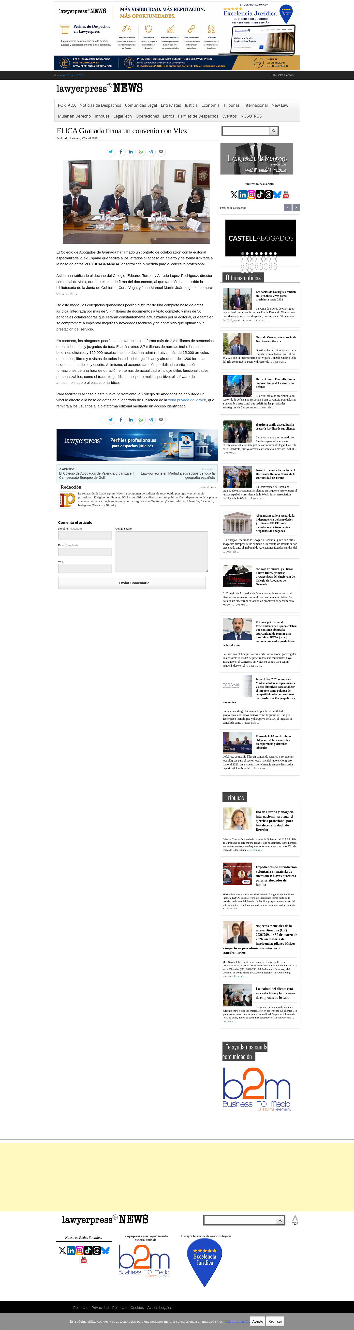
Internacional (256, 105)
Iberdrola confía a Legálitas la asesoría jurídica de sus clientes (275, 426)
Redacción (71, 487)
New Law (280, 105)
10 (247, 257)
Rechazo (259, 1321)
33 (242, 268)
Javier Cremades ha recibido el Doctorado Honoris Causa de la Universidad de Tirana (275, 473)
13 (261, 257)
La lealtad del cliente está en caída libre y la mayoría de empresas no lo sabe (275, 993)
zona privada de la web (187, 400)
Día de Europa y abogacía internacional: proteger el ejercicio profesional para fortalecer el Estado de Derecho (275, 821)
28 (256, 264)
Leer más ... (261, 320)
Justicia (191, 105)
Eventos (229, 116)
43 (252, 271)
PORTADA (67, 105)
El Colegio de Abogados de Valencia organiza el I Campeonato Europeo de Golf (96, 475)
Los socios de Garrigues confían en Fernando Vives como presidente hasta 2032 (276, 295)
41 (242, 271)
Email (68, 545)
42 (247, 271)
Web (61, 562)
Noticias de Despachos (100, 105)
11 (252, 257)
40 (275, 268)
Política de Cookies (128, 1307)
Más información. (223, 1321)
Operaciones (147, 116)
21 (261, 260)
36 (256, 268)
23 (270, 260)
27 (252, 264)
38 (266, 268)
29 (261, 264)
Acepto (241, 1321)
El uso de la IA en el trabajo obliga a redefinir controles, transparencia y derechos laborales (273, 741)
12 (256, 257)
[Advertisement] (177, 1177)
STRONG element (282, 75)
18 (247, 260)
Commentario (124, 528)
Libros (168, 116)
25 (242, 264)
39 (270, 268)
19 (252, 260)
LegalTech (123, 116)
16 (275, 257)
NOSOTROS (251, 116)
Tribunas (231, 105)
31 (270, 264)
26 (247, 264)
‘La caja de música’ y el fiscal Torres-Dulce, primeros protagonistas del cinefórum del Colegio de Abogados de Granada (275, 576)
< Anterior (66, 469)
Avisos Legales (159, 1307)
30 (266, 264)
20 (256, 260)
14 (266, 257)
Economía (211, 105)
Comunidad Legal (141, 105)
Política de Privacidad (91, 1307)
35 (252, 268)
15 (270, 257)
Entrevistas (171, 105)
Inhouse (102, 116)
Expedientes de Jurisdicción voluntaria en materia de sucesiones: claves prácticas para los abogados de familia (276, 876)
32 (275, 264)
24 (275, 260)
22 (266, 260)
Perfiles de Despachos (198, 116)
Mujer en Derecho (74, 116)
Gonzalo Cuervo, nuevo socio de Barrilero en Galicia (276, 339)
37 (261, 268)
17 (242, 260)
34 (247, 268)
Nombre (70, 528)
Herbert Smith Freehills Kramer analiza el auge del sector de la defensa (276, 383)
